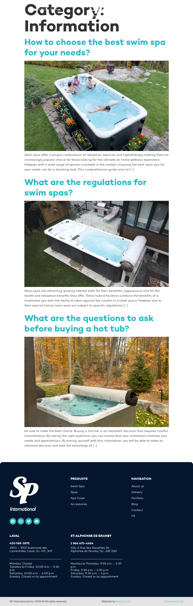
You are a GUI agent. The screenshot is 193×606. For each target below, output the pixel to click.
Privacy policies (174, 601)
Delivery (137, 492)
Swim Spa (77, 486)
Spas (74, 492)
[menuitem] (157, 516)
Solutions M (123, 601)
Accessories (79, 504)
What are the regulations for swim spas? (85, 187)
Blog (134, 504)
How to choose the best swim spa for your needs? (95, 47)
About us (137, 486)
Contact (137, 510)
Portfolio (137, 498)
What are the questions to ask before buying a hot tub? (89, 323)
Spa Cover (78, 498)
